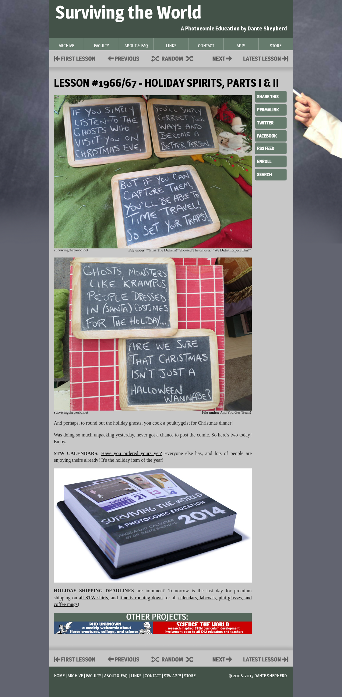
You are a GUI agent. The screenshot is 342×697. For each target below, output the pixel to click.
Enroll (271, 160)
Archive (75, 675)
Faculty (93, 675)
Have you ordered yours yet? (131, 453)
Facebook (271, 135)
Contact (223, 58)
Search (271, 173)
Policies (122, 58)
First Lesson (74, 58)
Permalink (271, 109)
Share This (271, 96)
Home (59, 675)
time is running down (141, 597)
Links (136, 675)
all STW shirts (93, 597)
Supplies (176, 58)
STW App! (172, 675)
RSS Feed (271, 148)
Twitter (271, 122)
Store (190, 675)
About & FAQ (116, 675)
